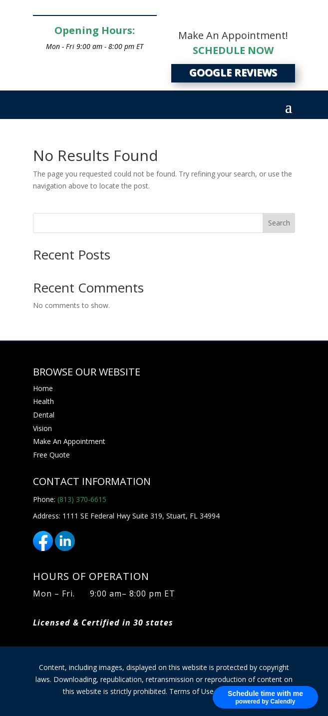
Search (279, 223)
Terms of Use (191, 691)
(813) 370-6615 (81, 499)
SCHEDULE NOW (233, 50)
